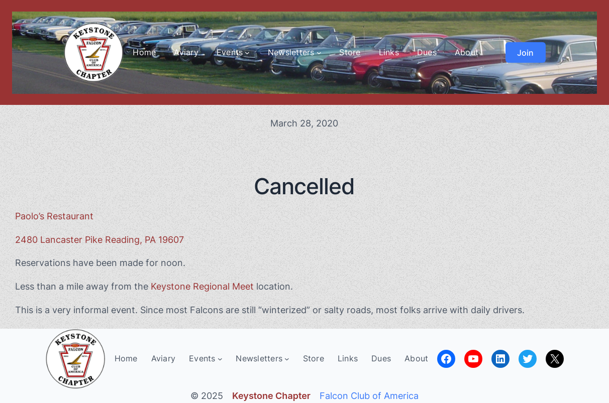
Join (525, 53)
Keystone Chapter (271, 395)
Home (144, 52)
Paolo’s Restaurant (54, 216)
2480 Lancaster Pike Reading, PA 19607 (99, 239)
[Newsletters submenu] (319, 52)
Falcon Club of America (369, 395)
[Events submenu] (247, 52)
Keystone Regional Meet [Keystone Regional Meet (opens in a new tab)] (202, 286)
